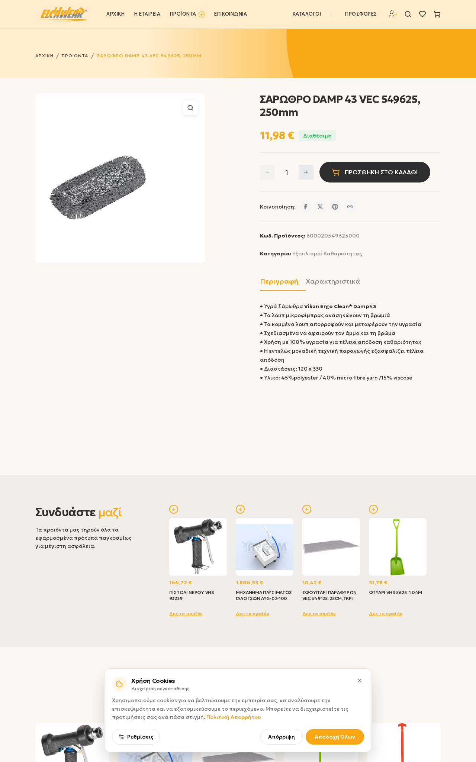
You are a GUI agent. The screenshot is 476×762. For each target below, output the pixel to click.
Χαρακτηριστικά (333, 281)
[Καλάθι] (437, 14)
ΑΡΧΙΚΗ (115, 14)
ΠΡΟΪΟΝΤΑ (187, 14)
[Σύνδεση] (393, 14)
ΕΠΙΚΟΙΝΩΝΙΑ (230, 14)
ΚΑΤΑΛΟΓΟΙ (307, 14)
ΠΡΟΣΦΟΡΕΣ (361, 14)
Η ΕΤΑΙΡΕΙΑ (147, 14)
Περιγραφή (279, 281)
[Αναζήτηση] (408, 14)
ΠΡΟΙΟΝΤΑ (75, 55)
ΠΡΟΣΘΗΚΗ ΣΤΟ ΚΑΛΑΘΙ (374, 172)
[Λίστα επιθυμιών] (422, 14)
